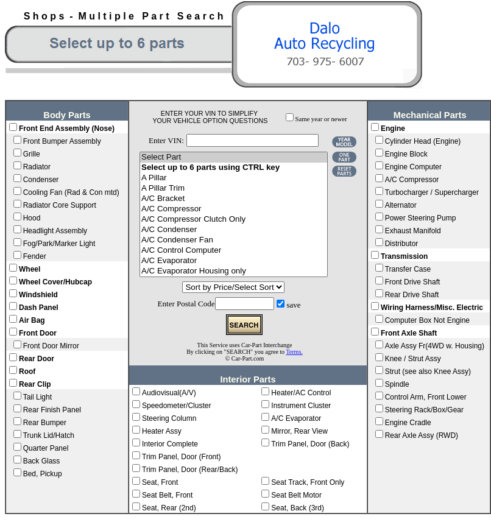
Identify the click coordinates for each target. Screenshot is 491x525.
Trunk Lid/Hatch (48, 435)
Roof (27, 371)
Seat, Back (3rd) (297, 508)
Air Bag (32, 320)
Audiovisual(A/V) (169, 393)
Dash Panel (38, 307)
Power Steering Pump (420, 218)
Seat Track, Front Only (307, 482)
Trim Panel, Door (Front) (181, 457)
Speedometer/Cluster (176, 405)
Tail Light (37, 397)
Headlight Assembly (55, 231)
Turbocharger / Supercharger (432, 192)
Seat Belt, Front (167, 495)
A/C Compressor (233, 209)
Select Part (233, 157)
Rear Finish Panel (52, 410)
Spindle (397, 384)
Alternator (401, 205)
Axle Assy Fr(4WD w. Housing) (434, 346)
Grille (31, 154)
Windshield (38, 295)
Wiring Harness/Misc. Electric (432, 307)
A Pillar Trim (233, 188)
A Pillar (233, 178)
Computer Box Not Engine (427, 320)
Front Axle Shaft (409, 333)
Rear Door (36, 358)
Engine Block (406, 154)
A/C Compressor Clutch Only (233, 219)
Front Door (38, 333)
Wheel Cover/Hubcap (55, 282)
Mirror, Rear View (299, 431)
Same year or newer (321, 119)
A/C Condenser (233, 230)
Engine (393, 128)
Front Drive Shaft (412, 282)
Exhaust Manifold (413, 231)
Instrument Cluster (301, 405)
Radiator (37, 167)
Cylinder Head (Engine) (423, 141)
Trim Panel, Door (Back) (310, 444)
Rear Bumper (44, 422)
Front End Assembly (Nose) (67, 128)
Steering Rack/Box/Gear (424, 410)
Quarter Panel (46, 448)
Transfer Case (408, 269)
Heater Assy (162, 431)
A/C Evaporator (233, 261)
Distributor (402, 243)
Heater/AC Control (301, 393)
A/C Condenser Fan (233, 240)
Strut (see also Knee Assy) (428, 371)
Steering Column (169, 418)
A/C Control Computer (233, 250)
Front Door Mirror (51, 346)
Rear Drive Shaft (412, 295)
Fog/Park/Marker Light (59, 243)
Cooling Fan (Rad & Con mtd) (71, 192)
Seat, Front (160, 482)
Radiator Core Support (59, 205)
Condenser (41, 179)
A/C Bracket (233, 199)
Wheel (29, 269)
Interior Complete (170, 444)
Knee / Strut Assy (413, 358)
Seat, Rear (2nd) (169, 508)
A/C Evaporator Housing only (233, 271)
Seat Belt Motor (296, 495)
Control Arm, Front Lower (426, 397)
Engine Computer (413, 167)
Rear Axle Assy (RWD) (421, 435)
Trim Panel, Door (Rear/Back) (190, 469)
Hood (32, 218)
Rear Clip (35, 384)
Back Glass (41, 461)
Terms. (294, 351)
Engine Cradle (408, 422)
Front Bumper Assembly (62, 141)
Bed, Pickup (42, 474)
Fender (34, 256)
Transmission (404, 256)
